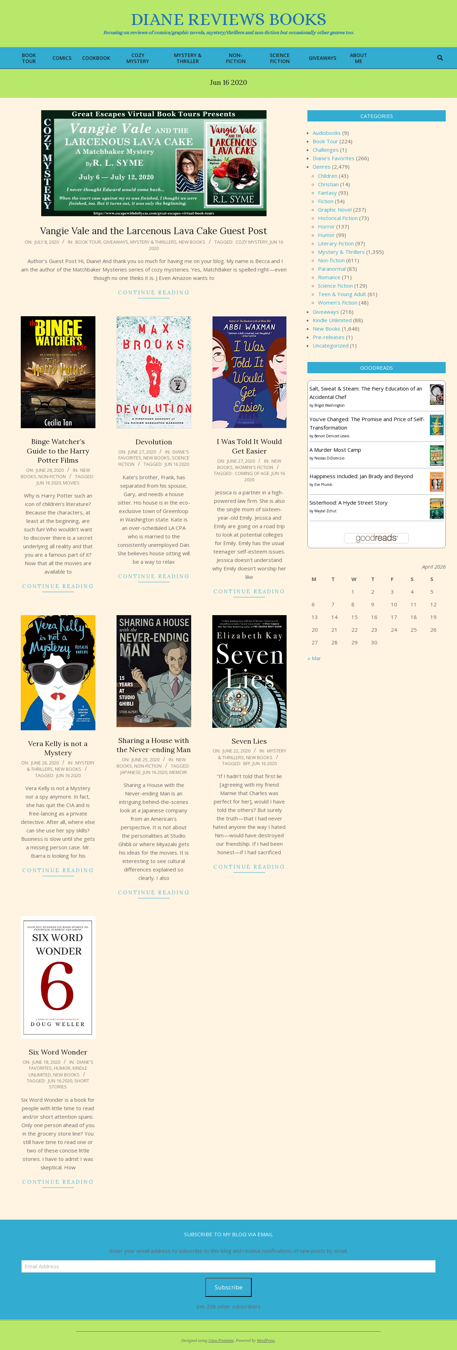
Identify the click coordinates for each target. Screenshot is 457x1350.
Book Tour (88, 242)
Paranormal (332, 268)
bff (246, 763)
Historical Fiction (338, 217)
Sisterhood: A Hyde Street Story (348, 502)
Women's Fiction (254, 467)
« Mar (314, 658)
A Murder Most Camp (335, 449)
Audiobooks (327, 132)
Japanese (130, 772)
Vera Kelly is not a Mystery (58, 748)
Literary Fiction (336, 243)
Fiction (325, 201)
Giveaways (115, 242)
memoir (178, 772)
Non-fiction (52, 476)
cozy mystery (252, 242)
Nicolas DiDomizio (329, 458)
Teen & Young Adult (342, 294)
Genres (322, 166)
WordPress (266, 1340)
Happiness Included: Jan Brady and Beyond (361, 476)
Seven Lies (249, 741)
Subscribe (229, 1287)
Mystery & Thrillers (153, 242)
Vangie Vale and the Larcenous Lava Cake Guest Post (153, 231)
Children (327, 175)
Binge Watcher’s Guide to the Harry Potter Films (58, 450)
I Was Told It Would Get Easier (249, 446)
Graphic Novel (335, 209)
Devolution (154, 441)
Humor (62, 1068)
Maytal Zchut (325, 510)
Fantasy (327, 192)
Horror (326, 226)
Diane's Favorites (334, 158)
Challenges (326, 149)
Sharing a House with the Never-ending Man (154, 745)
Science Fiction (335, 285)
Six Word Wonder (58, 1052)
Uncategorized (331, 345)
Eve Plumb (323, 484)
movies (71, 483)
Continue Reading (154, 292)
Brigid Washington (329, 405)
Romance (329, 277)
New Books (192, 242)
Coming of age (252, 473)
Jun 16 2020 (49, 483)
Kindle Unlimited (332, 320)
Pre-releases (329, 336)
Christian (328, 184)
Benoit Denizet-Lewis (331, 435)
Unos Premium (221, 1340)
